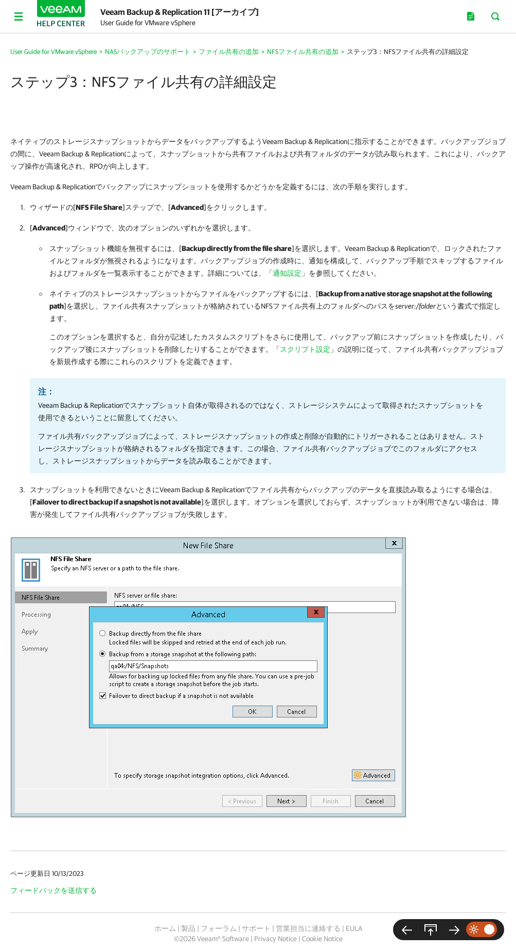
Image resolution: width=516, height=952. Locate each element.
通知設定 (287, 273)
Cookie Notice (322, 939)
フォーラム (219, 928)
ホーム (165, 928)
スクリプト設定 (305, 349)
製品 (188, 928)
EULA (354, 928)
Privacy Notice (275, 939)
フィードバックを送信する (53, 890)
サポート (256, 928)
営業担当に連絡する (308, 928)
